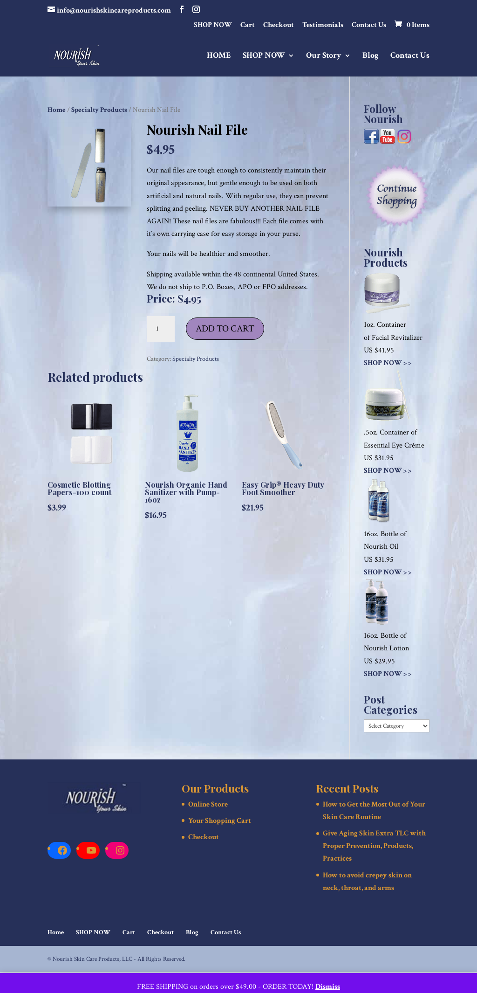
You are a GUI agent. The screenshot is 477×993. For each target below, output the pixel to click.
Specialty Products (99, 109)
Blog (370, 56)
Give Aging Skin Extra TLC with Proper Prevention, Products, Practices (374, 845)
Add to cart (225, 329)
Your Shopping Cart (219, 821)
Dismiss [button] (327, 987)
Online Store (208, 804)
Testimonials (322, 25)
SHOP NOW (213, 25)
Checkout (278, 25)
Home (57, 109)
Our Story (323, 56)
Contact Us (369, 25)
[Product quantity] (161, 329)
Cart (247, 25)
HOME (219, 56)
